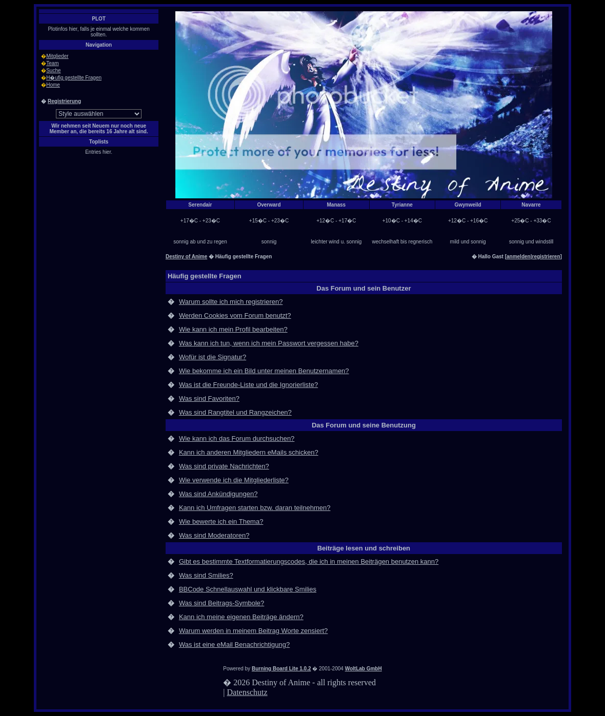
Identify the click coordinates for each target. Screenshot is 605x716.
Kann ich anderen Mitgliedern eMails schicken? (248, 452)
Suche (53, 70)
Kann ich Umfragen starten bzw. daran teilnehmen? (255, 508)
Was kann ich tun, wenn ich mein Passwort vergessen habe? (268, 343)
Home (53, 85)
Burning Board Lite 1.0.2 (281, 668)
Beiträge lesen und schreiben (363, 548)
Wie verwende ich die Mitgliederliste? (234, 480)
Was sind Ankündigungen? (218, 494)
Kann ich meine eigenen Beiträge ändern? (241, 617)
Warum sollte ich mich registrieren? (231, 301)
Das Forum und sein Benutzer (363, 288)
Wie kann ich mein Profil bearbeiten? (233, 329)
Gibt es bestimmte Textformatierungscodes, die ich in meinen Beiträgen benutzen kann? (308, 561)
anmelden (519, 256)
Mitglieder (57, 56)
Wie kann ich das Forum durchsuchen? (236, 438)
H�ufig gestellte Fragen (74, 77)
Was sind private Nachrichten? (224, 466)
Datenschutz (247, 692)
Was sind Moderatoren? (214, 535)
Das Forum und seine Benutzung (364, 425)
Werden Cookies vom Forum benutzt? (235, 315)
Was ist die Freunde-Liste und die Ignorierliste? (248, 384)
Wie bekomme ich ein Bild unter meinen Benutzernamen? (264, 371)
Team (52, 63)
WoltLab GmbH (363, 668)
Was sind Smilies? (206, 575)
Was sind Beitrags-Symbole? (221, 603)
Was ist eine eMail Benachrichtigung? (234, 644)
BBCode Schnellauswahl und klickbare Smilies (247, 589)
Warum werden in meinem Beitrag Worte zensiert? (253, 631)
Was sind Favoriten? (209, 398)
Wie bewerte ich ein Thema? (221, 521)
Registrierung (64, 101)
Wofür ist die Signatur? (212, 357)
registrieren (546, 256)
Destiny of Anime (186, 256)
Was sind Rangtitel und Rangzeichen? (235, 412)
